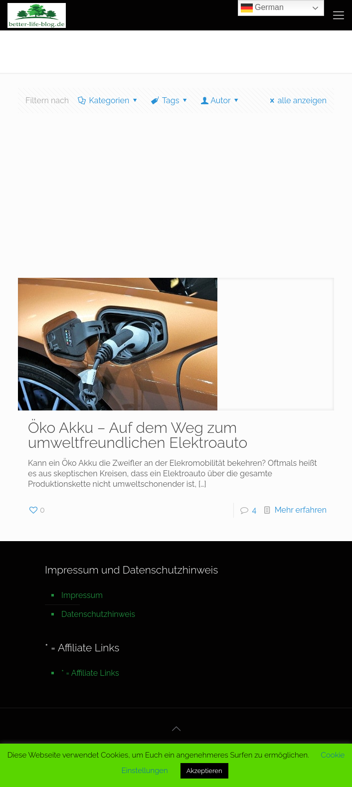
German (262, 8)
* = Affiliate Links (90, 673)
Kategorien (108, 100)
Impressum (82, 595)
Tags (170, 100)
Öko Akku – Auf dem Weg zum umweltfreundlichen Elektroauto (137, 435)
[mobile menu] (338, 14)
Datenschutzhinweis (98, 614)
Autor (220, 100)
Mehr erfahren (301, 510)
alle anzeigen (296, 100)
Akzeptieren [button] (204, 771)
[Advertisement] (176, 203)
